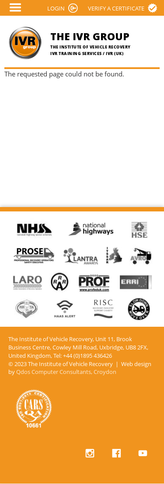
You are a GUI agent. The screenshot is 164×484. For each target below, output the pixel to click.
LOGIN (56, 8)
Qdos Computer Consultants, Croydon (66, 372)
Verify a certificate (116, 8)
